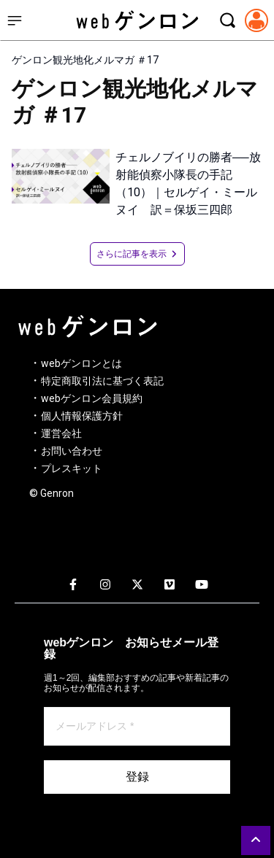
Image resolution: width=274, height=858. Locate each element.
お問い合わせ (71, 451)
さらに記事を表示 (137, 254)
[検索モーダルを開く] (227, 20)
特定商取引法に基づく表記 (102, 381)
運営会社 (61, 433)
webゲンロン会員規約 (91, 398)
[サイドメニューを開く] (14, 20)
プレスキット (71, 468)
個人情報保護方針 (82, 416)
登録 (137, 776)
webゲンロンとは (81, 363)
